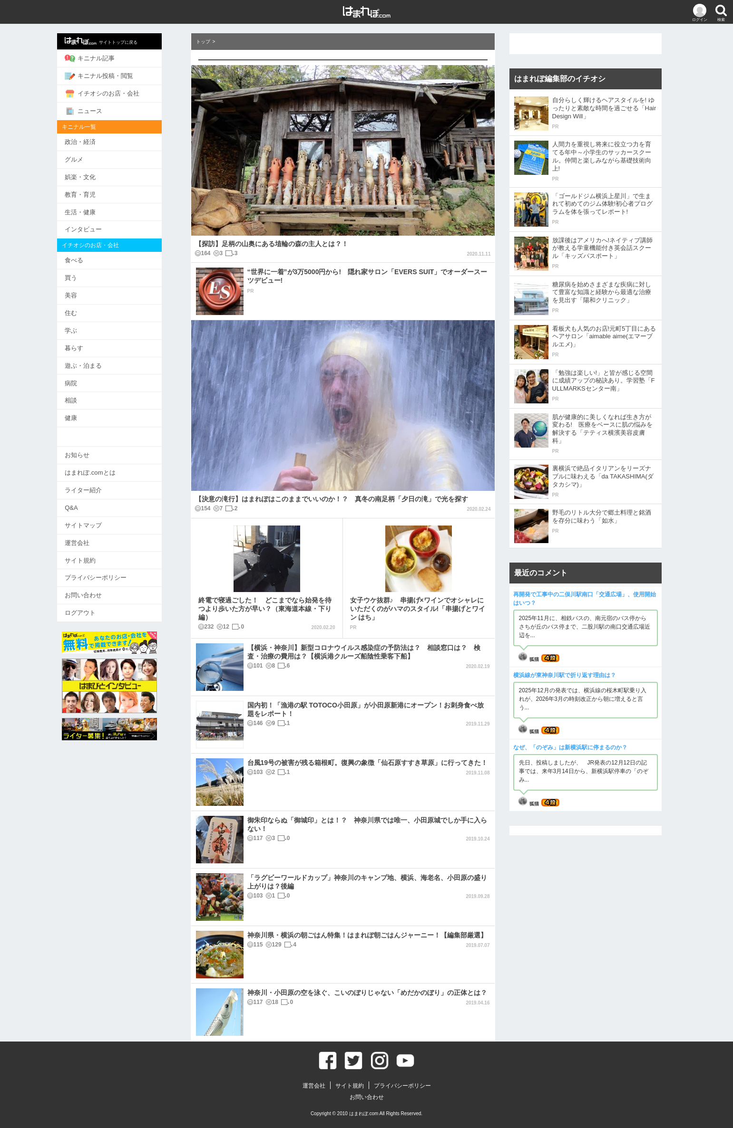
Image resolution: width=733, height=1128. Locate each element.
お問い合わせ (98, 589)
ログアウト (94, 607)
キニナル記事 (104, 58)
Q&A (85, 503)
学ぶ (85, 327)
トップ (203, 41)
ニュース (98, 110)
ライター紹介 (98, 485)
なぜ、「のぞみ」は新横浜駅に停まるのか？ (570, 747)
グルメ (88, 158)
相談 (85, 397)
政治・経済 (94, 140)
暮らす (88, 345)
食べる (88, 258)
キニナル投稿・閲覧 (113, 75)
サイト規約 (94, 555)
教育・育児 (94, 193)
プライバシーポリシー (110, 572)
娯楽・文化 (94, 175)
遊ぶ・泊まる (98, 362)
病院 (85, 379)
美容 (85, 292)
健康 (85, 414)
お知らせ (91, 451)
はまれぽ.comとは (104, 468)
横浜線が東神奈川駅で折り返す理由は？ (564, 675)
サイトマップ (98, 520)
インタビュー (98, 227)
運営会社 (91, 538)
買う (85, 275)
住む (85, 310)
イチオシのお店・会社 (116, 93)
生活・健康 (94, 210)
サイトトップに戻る (115, 41)
